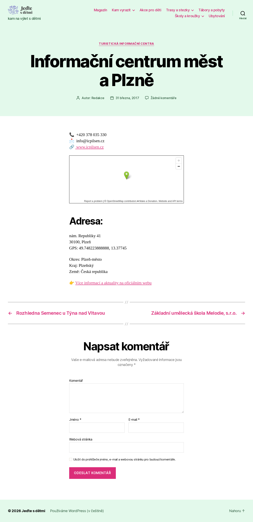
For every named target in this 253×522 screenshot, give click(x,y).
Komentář (76, 381)
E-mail (134, 420)
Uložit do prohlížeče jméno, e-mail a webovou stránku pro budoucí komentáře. (124, 459)
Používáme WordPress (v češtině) (77, 511)
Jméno (75, 420)
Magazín (100, 10)
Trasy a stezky (178, 10)
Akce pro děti (150, 10)
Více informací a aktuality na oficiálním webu (113, 283)
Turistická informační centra (126, 43)
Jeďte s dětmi (33, 511)
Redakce (98, 98)
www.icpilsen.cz (89, 147)
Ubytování (217, 16)
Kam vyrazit (121, 10)
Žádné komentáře (164, 98)
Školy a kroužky (187, 16)
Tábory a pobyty (211, 10)
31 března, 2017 (127, 98)
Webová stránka (80, 439)
